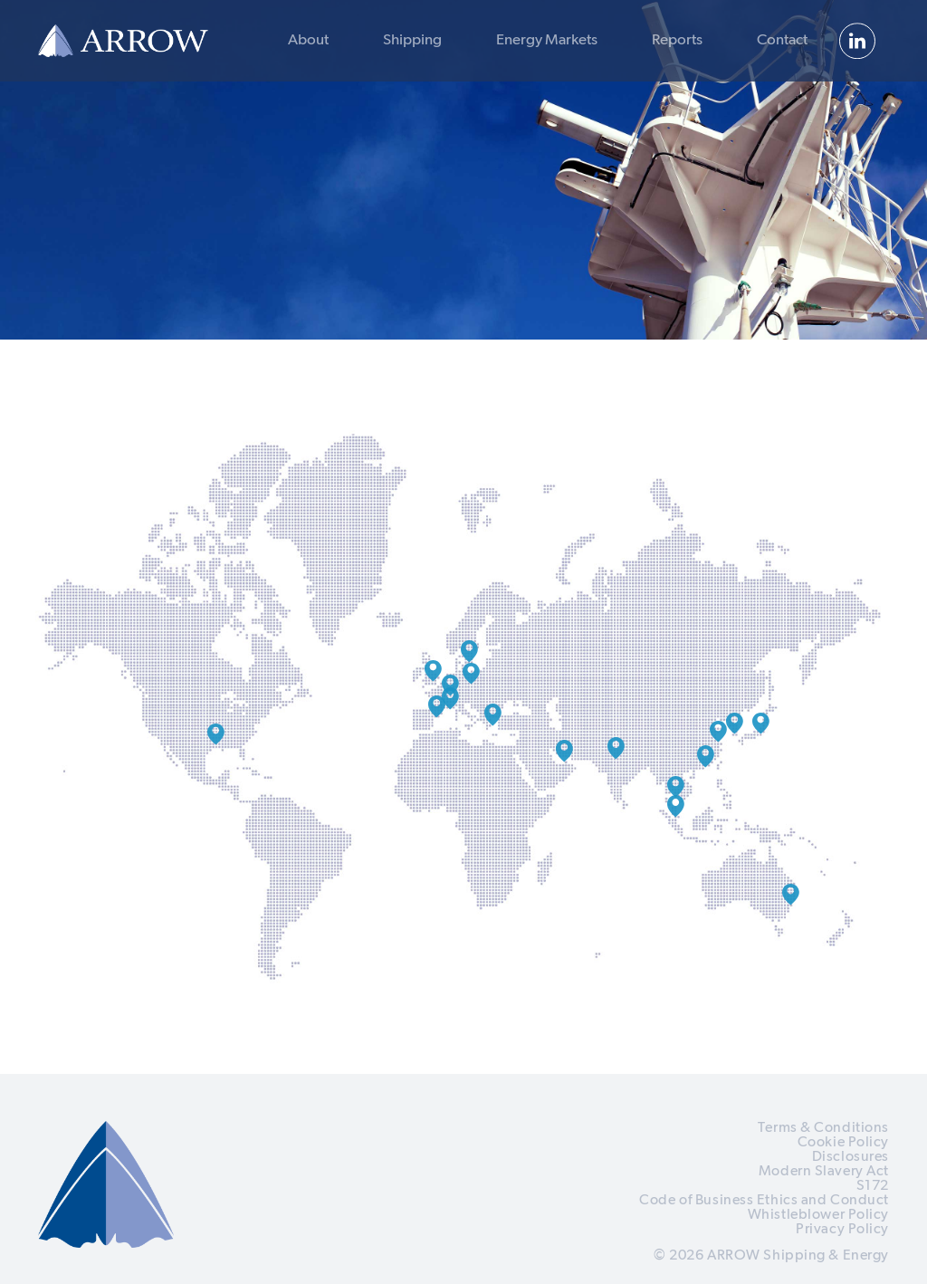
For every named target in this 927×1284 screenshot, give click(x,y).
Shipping (412, 40)
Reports (677, 40)
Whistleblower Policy (818, 1215)
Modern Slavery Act (824, 1171)
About (308, 40)
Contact (782, 40)
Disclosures (850, 1157)
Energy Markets (546, 40)
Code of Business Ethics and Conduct (764, 1200)
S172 (872, 1186)
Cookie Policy (843, 1142)
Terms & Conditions (823, 1128)
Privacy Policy (842, 1229)
